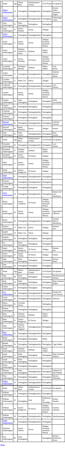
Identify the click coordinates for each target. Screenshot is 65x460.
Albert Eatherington (8, 11)
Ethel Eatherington (8, 176)
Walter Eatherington (8, 382)
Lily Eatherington (8, 293)
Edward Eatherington (8, 123)
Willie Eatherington (8, 422)
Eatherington (8, 194)
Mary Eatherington (8, 333)
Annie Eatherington (8, 35)
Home (2, 445)
